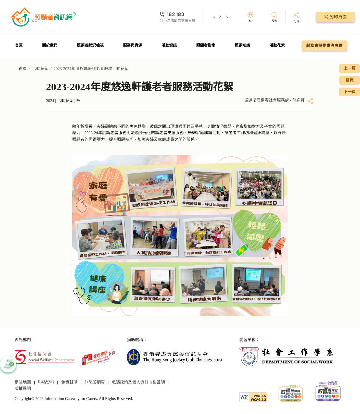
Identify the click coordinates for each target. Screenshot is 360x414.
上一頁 (349, 68)
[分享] (297, 18)
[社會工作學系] (287, 357)
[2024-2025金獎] (291, 393)
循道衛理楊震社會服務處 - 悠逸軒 (274, 100)
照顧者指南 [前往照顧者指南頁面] (205, 45)
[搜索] (274, 16)
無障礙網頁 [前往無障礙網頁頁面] (94, 382)
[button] (8, 364)
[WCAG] (253, 397)
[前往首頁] (43, 17)
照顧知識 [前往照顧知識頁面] (242, 45)
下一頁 (349, 92)
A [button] (214, 17)
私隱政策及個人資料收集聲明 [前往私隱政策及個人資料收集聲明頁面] (138, 382)
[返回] (78, 101)
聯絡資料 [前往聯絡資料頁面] (46, 382)
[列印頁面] (335, 17)
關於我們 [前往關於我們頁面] (49, 45)
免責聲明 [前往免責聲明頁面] (69, 382)
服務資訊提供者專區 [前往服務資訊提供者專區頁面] (324, 46)
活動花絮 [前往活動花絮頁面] (277, 45)
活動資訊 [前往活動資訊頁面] (169, 45)
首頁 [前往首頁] (19, 45)
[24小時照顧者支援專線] (177, 14)
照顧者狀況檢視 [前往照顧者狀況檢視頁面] (90, 45)
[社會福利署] (45, 357)
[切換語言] (250, 17)
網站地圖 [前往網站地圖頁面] (23, 382)
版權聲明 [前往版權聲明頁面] (23, 388)
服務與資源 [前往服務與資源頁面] (132, 45)
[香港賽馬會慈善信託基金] (174, 357)
